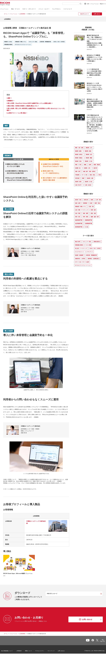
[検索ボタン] (76, 4)
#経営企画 (86, 198)
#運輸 (85, 163)
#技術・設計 (77, 215)
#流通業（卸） (78, 166)
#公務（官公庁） (78, 183)
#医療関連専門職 (88, 218)
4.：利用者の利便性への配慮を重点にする (22, 104)
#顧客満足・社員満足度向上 (94, 257)
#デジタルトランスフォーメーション (83, 264)
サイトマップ (53, 650)
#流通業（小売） (87, 166)
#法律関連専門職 (88, 222)
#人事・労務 (98, 198)
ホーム (5, 13)
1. (8, 97)
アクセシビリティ (42, 650)
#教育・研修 (97, 202)
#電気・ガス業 (78, 163)
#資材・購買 (85, 212)
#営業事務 (85, 202)
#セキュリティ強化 (87, 240)
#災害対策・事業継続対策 (91, 254)
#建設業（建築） (78, 149)
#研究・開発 (85, 215)
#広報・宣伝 (91, 205)
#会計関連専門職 (78, 222)
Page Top (99, 640)
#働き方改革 (77, 240)
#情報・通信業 (96, 163)
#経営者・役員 (78, 198)
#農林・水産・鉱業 (79, 146)
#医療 (83, 177)
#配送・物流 (93, 212)
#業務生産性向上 (97, 240)
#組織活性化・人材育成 (80, 257)
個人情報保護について (9, 650)
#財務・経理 (77, 202)
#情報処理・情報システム (80, 205)
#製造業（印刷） (78, 160)
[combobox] (66, 4)
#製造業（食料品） (79, 153)
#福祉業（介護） (90, 177)
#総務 (91, 198)
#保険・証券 (77, 170)
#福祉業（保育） (78, 180)
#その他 (86, 225)
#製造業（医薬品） (79, 156)
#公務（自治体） (88, 183)
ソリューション (13, 13)
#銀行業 (95, 166)
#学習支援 (77, 177)
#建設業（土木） (89, 146)
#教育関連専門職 (78, 225)
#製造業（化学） (89, 153)
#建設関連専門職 (78, 218)
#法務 (91, 202)
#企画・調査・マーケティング (81, 208)
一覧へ (93, 640)
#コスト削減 (88, 243)
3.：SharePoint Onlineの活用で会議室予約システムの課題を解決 (29, 102)
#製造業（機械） (89, 156)
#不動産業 (77, 173)
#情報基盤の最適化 (79, 243)
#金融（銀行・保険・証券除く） (90, 170)
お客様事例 (22, 13)
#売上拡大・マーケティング (81, 247)
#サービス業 (84, 173)
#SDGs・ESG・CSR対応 (95, 247)
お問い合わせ (64, 650)
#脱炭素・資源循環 (79, 254)
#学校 (99, 173)
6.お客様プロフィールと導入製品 (16, 111)
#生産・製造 (77, 212)
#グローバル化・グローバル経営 (82, 260)
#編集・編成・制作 (94, 215)
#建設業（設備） (88, 149)
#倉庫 (90, 163)
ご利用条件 (21, 650)
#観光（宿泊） (93, 173)
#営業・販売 (93, 208)
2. (10, 99)
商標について (31, 650)
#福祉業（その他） (89, 180)
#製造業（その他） (89, 160)
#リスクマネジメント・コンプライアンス (84, 250)
